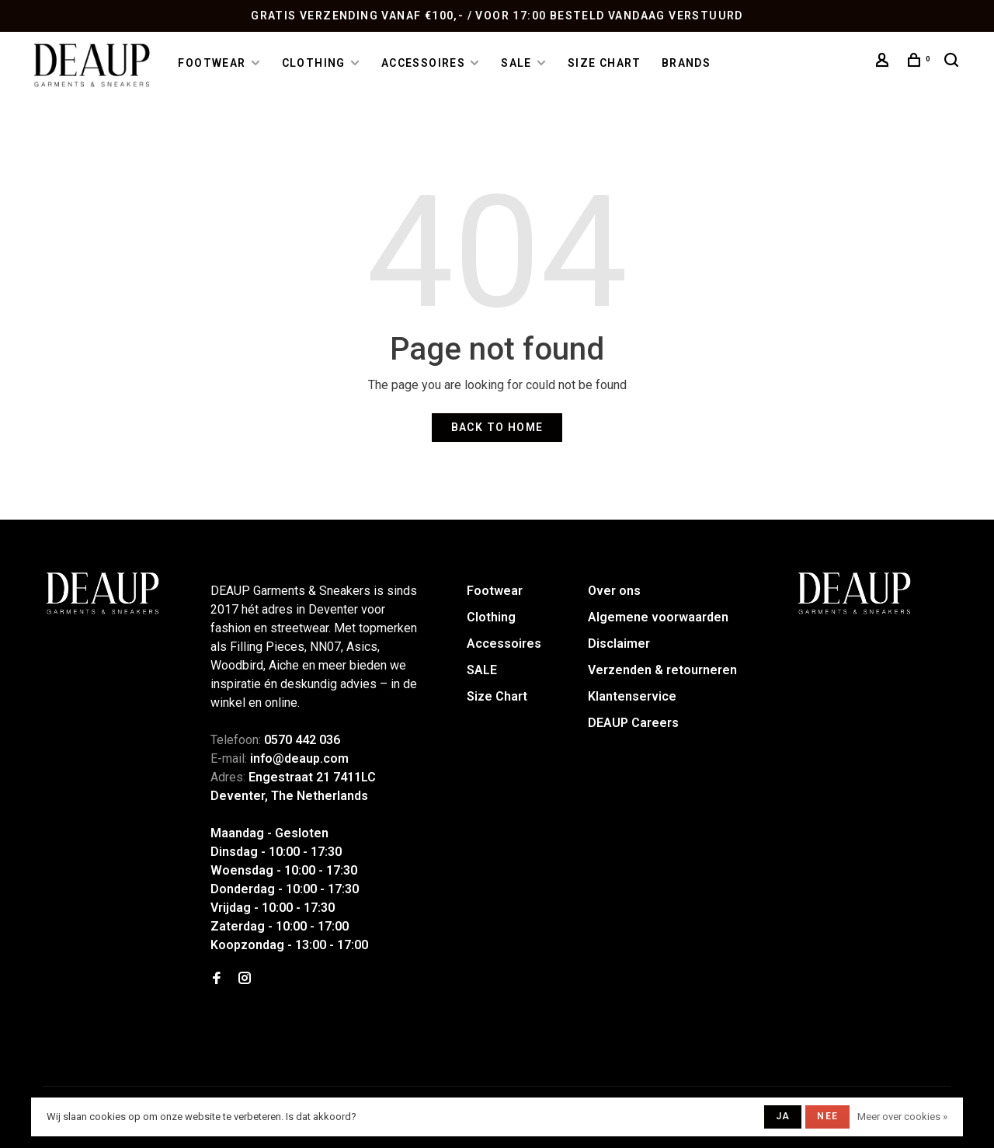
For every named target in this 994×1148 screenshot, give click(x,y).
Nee (827, 1116)
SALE (516, 63)
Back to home (497, 427)
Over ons (614, 590)
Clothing (314, 63)
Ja (783, 1116)
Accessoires (423, 63)
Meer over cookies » (902, 1116)
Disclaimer (619, 643)
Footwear (211, 63)
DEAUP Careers (633, 722)
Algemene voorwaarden (658, 617)
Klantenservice (632, 696)
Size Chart (604, 63)
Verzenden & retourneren (662, 670)
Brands (686, 63)
